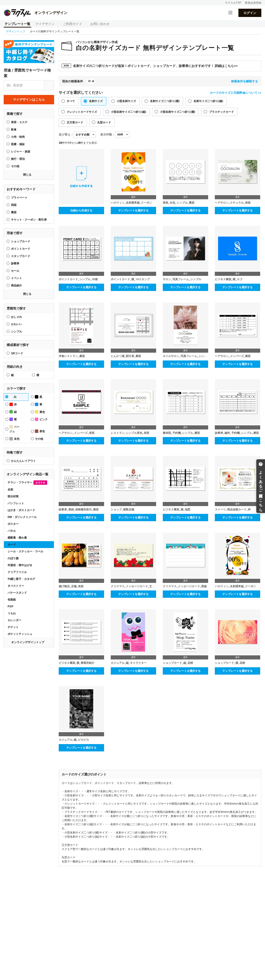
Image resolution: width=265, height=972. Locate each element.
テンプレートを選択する (133, 210)
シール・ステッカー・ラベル (25, 551)
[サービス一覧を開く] (230, 13)
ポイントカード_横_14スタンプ (130, 279)
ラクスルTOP (233, 2)
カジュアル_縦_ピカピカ (74, 739)
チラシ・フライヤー (27, 482)
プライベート (19, 197)
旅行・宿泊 (18, 159)
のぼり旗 (13, 558)
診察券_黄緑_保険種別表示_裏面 (79, 509)
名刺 (10, 489)
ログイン (249, 13)
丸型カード (104, 122)
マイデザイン (45, 24)
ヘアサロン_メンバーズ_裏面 (233, 356)
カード (12, 544)
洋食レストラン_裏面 (72, 356)
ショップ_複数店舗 (122, 509)
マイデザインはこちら (29, 99)
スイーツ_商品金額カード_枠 (233, 509)
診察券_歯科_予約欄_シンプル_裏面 (237, 433)
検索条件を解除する (244, 81)
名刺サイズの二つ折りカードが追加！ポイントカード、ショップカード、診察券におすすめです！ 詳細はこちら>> (150, 66)
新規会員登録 (253, 2)
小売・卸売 (18, 136)
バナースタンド (17, 592)
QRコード (17, 353)
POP (10, 606)
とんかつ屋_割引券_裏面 (126, 356)
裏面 (14, 212)
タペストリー (16, 585)
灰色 (14, 438)
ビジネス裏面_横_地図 (176, 509)
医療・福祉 (18, 144)
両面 (14, 205)
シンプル (16, 331)
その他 (15, 166)
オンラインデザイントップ (27, 642)
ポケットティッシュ (20, 634)
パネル (12, 530)
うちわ (12, 613)
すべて (71, 101)
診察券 (15, 263)
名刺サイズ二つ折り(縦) (208, 101)
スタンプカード (20, 256)
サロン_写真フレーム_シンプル (182, 279)
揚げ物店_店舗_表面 (71, 586)
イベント (16, 278)
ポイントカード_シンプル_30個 (78, 279)
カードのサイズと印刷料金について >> (235, 92)
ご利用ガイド (72, 24)
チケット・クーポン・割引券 (29, 219)
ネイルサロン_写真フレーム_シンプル (185, 356)
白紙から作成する (81, 210)
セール (15, 270)
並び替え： (66, 134)
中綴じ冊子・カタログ (21, 579)
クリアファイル (17, 572)
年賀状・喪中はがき (20, 565)
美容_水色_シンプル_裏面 (178, 202)
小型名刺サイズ (126, 101)
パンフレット (16, 503)
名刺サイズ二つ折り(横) (164, 101)
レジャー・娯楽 (20, 151)
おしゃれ (16, 316)
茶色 (40, 431)
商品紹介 (16, 285)
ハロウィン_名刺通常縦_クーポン (131, 202)
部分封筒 (13, 496)
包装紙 (12, 599)
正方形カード (75, 122)
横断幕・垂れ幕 (17, 537)
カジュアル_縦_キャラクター (128, 663)
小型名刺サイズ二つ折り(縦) (128, 112)
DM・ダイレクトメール (22, 517)
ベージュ (14, 429)
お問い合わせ (100, 24)
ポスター (13, 524)
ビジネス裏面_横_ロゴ (228, 279)
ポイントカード (20, 248)
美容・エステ (19, 122)
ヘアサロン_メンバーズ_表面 (76, 433)
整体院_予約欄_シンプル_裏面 (181, 433)
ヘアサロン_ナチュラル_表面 (233, 202)
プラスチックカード (221, 112)
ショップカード (20, 241)
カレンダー (14, 620)
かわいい (16, 324)
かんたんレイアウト (23, 460)
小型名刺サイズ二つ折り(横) (177, 112)
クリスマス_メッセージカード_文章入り (133, 586)
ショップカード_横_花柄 (230, 663)
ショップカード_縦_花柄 (178, 663)
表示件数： (107, 134)
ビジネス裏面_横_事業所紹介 (76, 663)
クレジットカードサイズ (82, 112)
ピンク (41, 419)
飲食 (14, 129)
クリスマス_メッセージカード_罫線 (185, 586)
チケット (13, 627)
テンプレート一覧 (17, 24)
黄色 (40, 411)
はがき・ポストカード (21, 510)
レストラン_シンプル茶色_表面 (130, 433)
